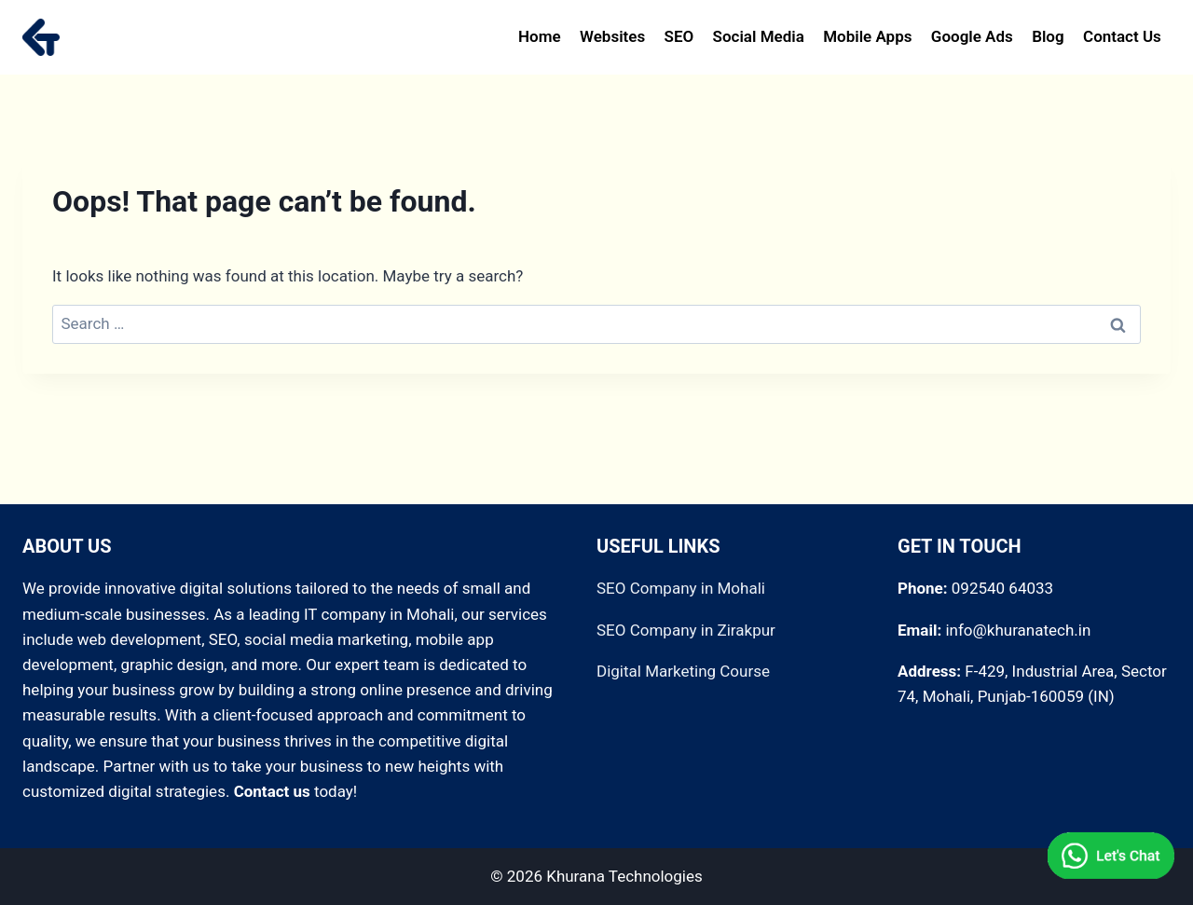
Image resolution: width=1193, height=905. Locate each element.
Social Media (758, 36)
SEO (679, 36)
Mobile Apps (867, 36)
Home (539, 36)
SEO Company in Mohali (680, 588)
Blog (1048, 36)
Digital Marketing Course (683, 671)
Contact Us (1122, 36)
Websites (612, 36)
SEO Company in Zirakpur (685, 630)
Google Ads (972, 36)
